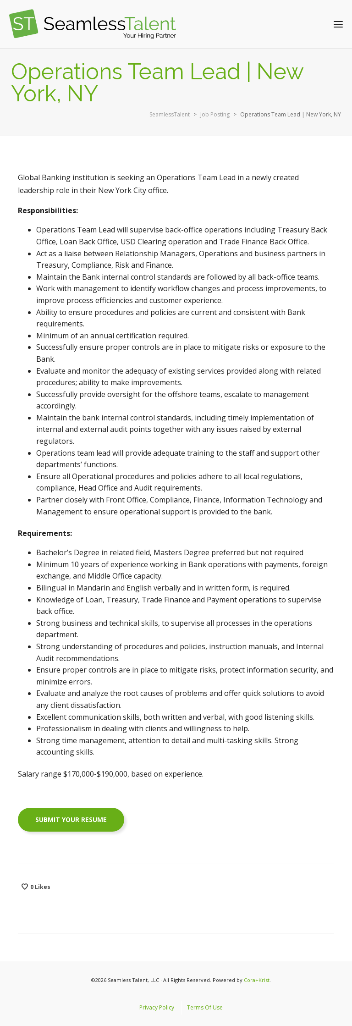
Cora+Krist (257, 979)
